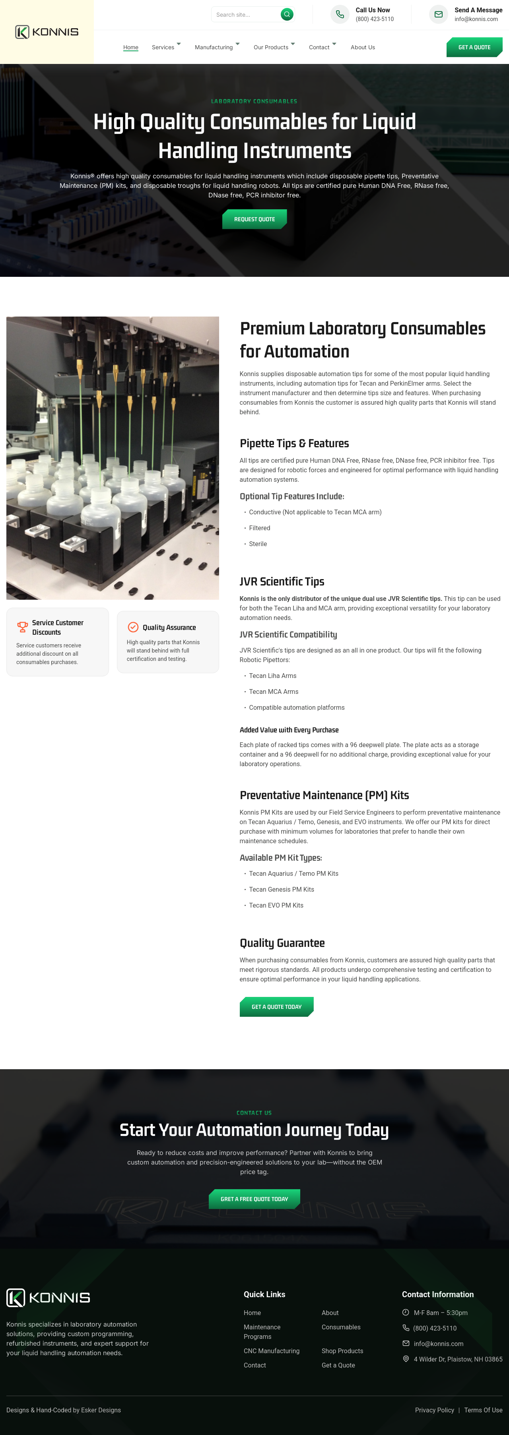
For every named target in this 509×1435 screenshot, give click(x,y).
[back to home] (47, 33)
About (330, 1313)
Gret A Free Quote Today (254, 1199)
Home (130, 48)
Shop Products (342, 1351)
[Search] (253, 16)
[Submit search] (287, 16)
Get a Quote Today (277, 1006)
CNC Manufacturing (271, 1351)
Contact (255, 1365)
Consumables (341, 1327)
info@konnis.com (476, 20)
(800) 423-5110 (375, 20)
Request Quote (254, 219)
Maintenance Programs (262, 1331)
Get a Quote (474, 48)
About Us (363, 48)
